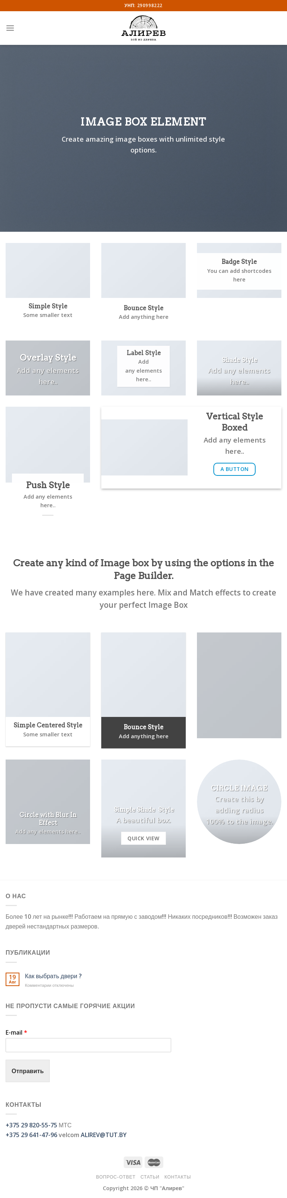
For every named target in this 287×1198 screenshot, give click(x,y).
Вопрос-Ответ (115, 1177)
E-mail (16, 1033)
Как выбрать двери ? (53, 976)
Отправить (28, 1071)
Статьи (150, 1177)
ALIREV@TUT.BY (104, 1135)
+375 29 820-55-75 (31, 1125)
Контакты (177, 1177)
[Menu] (10, 28)
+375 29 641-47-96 (31, 1135)
